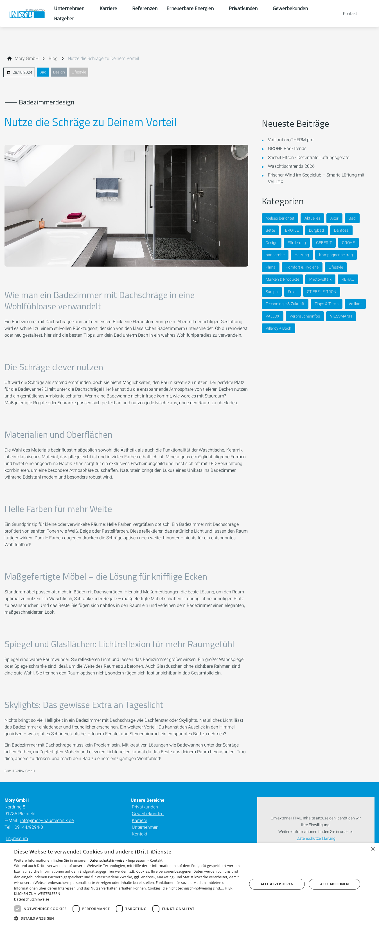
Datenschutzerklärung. (316, 838)
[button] (127, 918)
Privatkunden (145, 807)
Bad (42, 72)
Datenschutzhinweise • (108, 860)
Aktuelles (312, 218)
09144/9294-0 (29, 827)
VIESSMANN (341, 316)
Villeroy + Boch (278, 328)
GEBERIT (324, 242)
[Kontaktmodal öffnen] (346, 13)
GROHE (348, 242)
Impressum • (139, 860)
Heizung (302, 255)
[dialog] (189, 884)
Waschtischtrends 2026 (291, 166)
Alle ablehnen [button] (334, 884)
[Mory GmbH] (27, 58)
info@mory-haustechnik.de (47, 820)
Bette (270, 230)
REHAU (348, 279)
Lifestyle (79, 72)
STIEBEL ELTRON (321, 291)
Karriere (139, 820)
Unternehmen (145, 827)
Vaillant (355, 303)
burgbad (316, 230)
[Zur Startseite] (27, 13)
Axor (334, 218)
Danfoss (341, 230)
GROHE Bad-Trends (287, 148)
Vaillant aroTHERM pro (290, 139)
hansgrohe (275, 255)
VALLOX (272, 316)
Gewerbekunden (148, 813)
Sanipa (272, 291)
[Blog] (53, 58)
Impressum (17, 838)
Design (59, 72)
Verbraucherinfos (305, 316)
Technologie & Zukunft (285, 303)
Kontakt (139, 834)
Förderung (297, 242)
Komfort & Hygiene (302, 267)
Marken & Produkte (282, 279)
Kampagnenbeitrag (336, 255)
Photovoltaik (320, 279)
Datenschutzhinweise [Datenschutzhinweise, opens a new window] (31, 899)
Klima (271, 267)
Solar (292, 291)
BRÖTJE (292, 230)
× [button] (373, 849)
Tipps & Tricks (327, 303)
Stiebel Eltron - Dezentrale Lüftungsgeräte (308, 157)
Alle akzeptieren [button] (277, 884)
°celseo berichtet (280, 218)
